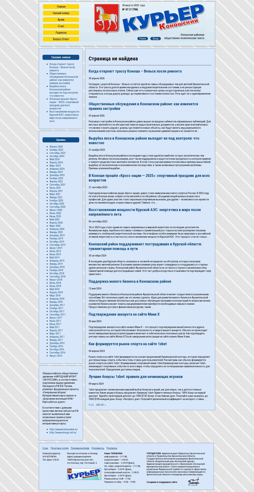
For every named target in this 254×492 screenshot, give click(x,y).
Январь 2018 (56, 301)
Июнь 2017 (55, 324)
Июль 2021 (55, 187)
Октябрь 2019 (57, 241)
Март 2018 (55, 295)
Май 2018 (54, 289)
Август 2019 (56, 248)
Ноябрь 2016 (56, 346)
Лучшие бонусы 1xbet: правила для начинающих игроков (136, 376)
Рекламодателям (80, 448)
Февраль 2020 (57, 229)
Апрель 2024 (56, 162)
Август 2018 (56, 279)
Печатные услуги (60, 448)
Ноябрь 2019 (56, 238)
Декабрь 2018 (57, 267)
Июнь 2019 (55, 254)
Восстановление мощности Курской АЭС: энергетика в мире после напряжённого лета (64, 116)
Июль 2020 (55, 213)
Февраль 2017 (57, 336)
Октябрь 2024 (57, 156)
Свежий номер (61, 13)
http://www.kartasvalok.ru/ (64, 429)
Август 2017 (56, 317)
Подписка (61, 32)
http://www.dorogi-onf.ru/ (63, 432)
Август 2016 (56, 355)
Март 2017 (55, 333)
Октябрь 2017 (57, 311)
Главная (61, 6)
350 (98, 404)
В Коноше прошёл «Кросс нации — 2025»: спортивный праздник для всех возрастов (64, 103)
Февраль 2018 (57, 298)
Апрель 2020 (56, 222)
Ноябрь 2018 (56, 270)
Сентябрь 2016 (57, 352)
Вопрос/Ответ (61, 39)
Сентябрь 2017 (57, 314)
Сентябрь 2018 (57, 276)
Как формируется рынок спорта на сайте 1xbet (128, 343)
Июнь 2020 (55, 216)
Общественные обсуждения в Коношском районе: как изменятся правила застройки (64, 78)
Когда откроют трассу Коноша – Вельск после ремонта (135, 71)
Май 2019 (54, 257)
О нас (61, 26)
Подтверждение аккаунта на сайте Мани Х (124, 314)
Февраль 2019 (57, 260)
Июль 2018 (55, 282)
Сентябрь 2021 (57, 184)
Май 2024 (54, 159)
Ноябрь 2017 (56, 308)
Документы (98, 448)
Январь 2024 (56, 172)
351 (102, 404)
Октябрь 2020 (57, 203)
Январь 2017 (56, 339)
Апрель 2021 (56, 191)
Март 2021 (55, 194)
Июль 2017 (55, 320)
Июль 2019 (55, 251)
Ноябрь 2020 (56, 200)
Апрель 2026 (56, 146)
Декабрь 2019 (57, 235)
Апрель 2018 (56, 292)
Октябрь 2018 (57, 273)
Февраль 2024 (57, 168)
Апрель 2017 (56, 330)
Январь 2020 (56, 232)
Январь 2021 (56, 197)
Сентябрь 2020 (57, 206)
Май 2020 (54, 219)
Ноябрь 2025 (56, 149)
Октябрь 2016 (57, 349)
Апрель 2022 (56, 181)
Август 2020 (56, 210)
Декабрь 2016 (57, 343)
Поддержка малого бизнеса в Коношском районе (130, 281)
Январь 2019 (56, 263)
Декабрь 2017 (57, 305)
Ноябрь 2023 (56, 178)
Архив (61, 19)
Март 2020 (55, 225)
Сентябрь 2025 (57, 153)
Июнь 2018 (55, 286)
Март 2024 (55, 165)
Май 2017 (54, 327)
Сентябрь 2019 (57, 244)
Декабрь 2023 (57, 175)
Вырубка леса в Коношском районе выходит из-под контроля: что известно (64, 91)
